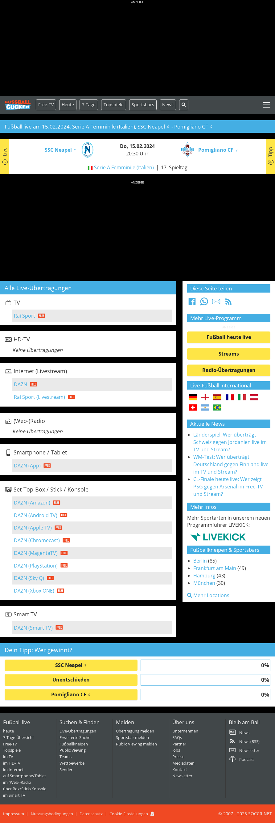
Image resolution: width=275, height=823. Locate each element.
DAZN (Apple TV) (33, 527)
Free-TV (46, 105)
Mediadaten (183, 763)
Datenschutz (91, 814)
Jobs (176, 750)
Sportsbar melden (132, 737)
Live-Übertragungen (78, 731)
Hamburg (204, 575)
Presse (178, 756)
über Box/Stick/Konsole (24, 788)
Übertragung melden (135, 731)
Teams (66, 756)
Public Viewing (73, 750)
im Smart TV (14, 795)
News (168, 105)
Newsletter (182, 776)
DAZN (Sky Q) (29, 578)
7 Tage (89, 105)
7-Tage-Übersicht (18, 737)
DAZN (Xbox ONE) (34, 590)
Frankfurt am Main (214, 568)
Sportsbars (143, 105)
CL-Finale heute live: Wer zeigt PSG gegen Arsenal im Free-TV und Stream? (228, 486)
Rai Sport (24, 315)
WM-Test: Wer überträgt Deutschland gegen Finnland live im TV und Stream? (231, 464)
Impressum (13, 814)
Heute (68, 105)
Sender (66, 769)
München (204, 583)
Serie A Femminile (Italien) (124, 167)
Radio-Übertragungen (229, 370)
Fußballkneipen (74, 744)
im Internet (13, 769)
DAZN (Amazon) (32, 502)
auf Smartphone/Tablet (24, 776)
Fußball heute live (229, 337)
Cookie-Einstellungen (128, 814)
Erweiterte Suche (75, 737)
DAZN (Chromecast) (37, 540)
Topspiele (12, 750)
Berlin (200, 560)
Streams (229, 353)
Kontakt (179, 769)
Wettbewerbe (72, 763)
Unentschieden (71, 679)
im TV (8, 756)
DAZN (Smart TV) (33, 627)
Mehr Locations (208, 595)
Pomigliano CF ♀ (71, 694)
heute (8, 731)
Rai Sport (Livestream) (39, 397)
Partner (179, 744)
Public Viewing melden (136, 744)
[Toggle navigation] (266, 105)
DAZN (20, 384)
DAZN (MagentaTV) (36, 553)
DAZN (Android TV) (35, 515)
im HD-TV (11, 763)
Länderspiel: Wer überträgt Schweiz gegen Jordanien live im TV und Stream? (230, 442)
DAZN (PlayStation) (36, 565)
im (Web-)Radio (17, 782)
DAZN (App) (27, 465)
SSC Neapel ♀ (71, 665)
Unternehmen (185, 731)
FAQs (177, 737)
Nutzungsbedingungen (52, 814)
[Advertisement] (137, 49)
